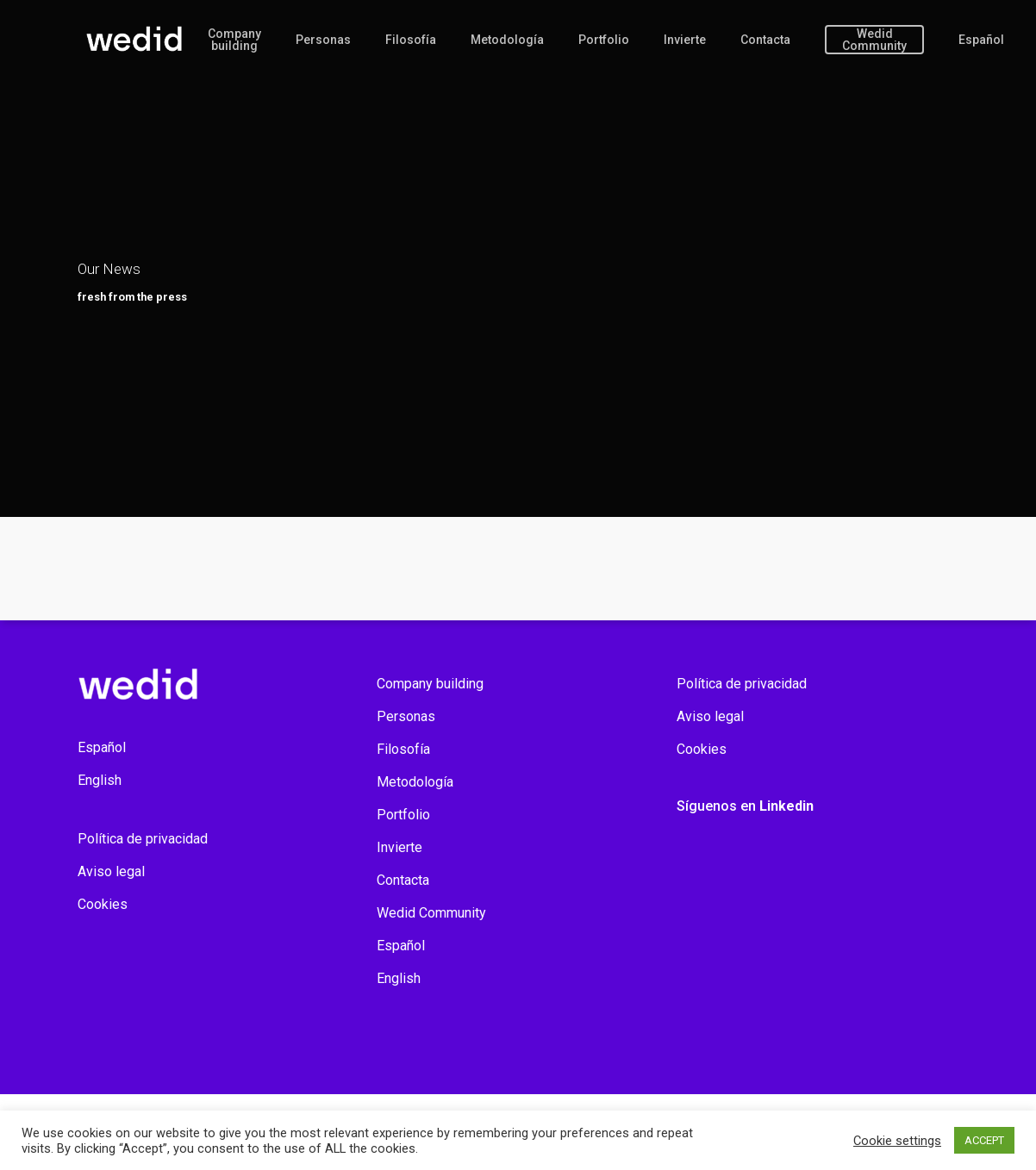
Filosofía (410, 40)
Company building (234, 40)
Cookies (103, 904)
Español (981, 40)
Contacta (765, 40)
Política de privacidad (143, 839)
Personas (323, 40)
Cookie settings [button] (897, 1140)
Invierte (685, 40)
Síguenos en (745, 806)
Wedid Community (874, 40)
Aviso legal (111, 871)
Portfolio (603, 40)
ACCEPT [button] (984, 1140)
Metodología (507, 40)
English (100, 780)
